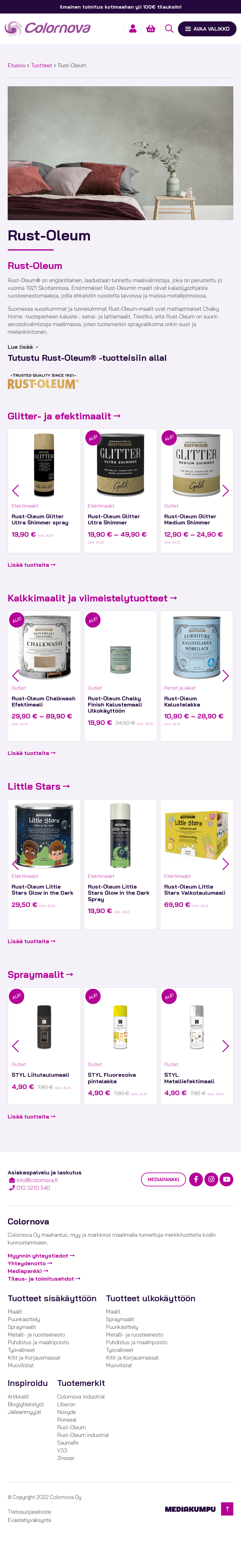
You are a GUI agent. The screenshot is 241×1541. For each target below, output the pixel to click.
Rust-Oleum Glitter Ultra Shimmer (114, 519)
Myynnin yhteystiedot (38, 1255)
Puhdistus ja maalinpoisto (38, 1342)
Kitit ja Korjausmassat (34, 1357)
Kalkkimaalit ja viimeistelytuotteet (88, 598)
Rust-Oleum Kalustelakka (182, 701)
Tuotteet (41, 65)
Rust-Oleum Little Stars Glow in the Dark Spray (119, 893)
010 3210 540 (33, 1187)
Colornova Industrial (81, 1396)
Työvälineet (21, 1349)
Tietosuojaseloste (29, 1511)
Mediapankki (163, 1179)
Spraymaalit (36, 974)
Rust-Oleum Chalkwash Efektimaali (44, 701)
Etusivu (16, 65)
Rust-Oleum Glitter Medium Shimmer (190, 519)
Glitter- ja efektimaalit (59, 416)
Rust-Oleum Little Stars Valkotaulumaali (194, 889)
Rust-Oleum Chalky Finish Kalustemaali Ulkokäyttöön (115, 704)
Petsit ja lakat (180, 687)
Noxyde (66, 1411)
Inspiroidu (28, 1383)
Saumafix (68, 1442)
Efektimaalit (25, 505)
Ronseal (66, 1419)
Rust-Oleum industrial (83, 1434)
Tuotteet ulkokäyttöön (151, 1298)
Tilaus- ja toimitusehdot (41, 1278)
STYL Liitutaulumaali (40, 1074)
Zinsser (66, 1457)
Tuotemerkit (81, 1383)
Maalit (15, 1311)
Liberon (66, 1404)
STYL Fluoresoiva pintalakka (112, 1077)
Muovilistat (21, 1365)
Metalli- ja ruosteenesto (36, 1334)
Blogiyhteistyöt (26, 1404)
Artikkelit (18, 1396)
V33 (62, 1450)
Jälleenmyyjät (24, 1411)
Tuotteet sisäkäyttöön (52, 1298)
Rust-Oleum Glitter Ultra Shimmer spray (40, 519)
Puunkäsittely (24, 1319)
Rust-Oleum (71, 1427)
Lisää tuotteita (28, 564)
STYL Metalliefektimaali (189, 1077)
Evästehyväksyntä (29, 1519)
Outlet (171, 505)
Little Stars (34, 786)
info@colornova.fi (37, 1180)
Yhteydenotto (27, 1263)
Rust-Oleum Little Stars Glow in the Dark (42, 889)
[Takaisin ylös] (227, 1509)
